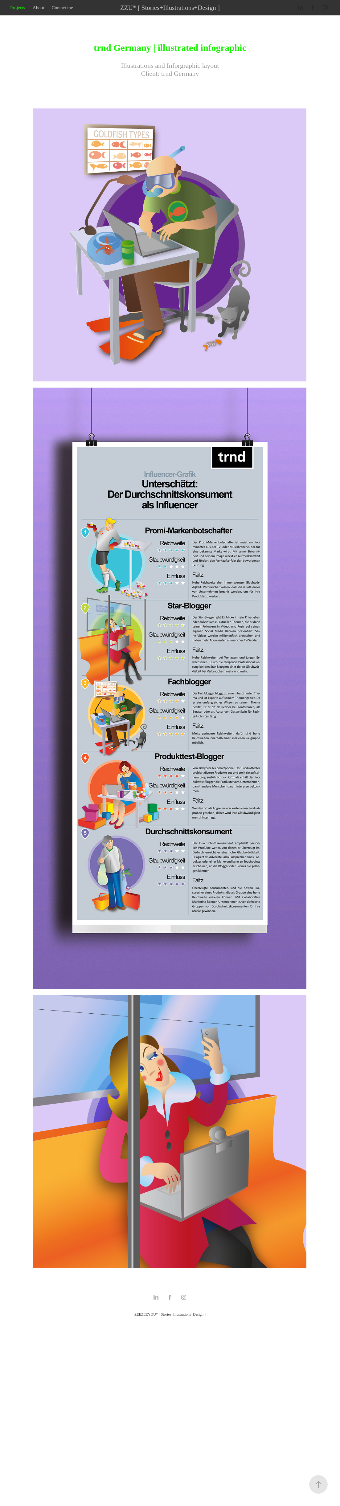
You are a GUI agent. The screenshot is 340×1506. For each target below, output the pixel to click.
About (38, 7)
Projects (17, 7)
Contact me (62, 7)
